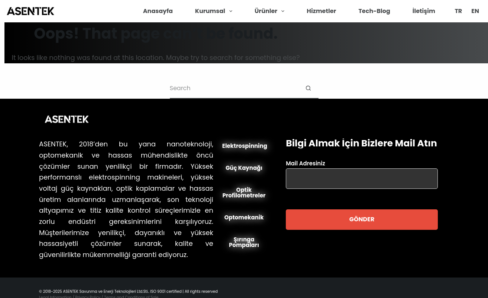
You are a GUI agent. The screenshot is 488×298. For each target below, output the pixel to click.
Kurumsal (215, 11)
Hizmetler (321, 11)
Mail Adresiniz (362, 170)
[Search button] (308, 88)
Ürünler (271, 11)
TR (458, 11)
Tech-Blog (374, 11)
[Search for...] (234, 88)
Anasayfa (158, 11)
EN (475, 11)
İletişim (424, 11)
